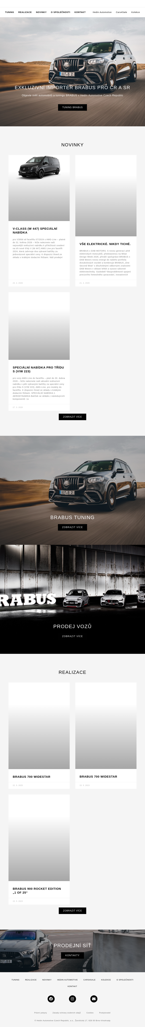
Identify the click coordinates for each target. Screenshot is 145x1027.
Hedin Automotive (67, 980)
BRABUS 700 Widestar (98, 776)
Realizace (31, 980)
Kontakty (72, 955)
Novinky (47, 980)
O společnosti (125, 980)
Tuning (16, 980)
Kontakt (72, 986)
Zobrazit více (72, 527)
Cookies (89, 1013)
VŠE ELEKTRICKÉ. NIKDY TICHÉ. (105, 244)
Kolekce (106, 980)
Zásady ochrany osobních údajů (67, 1013)
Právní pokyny (40, 1013)
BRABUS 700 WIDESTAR (31, 776)
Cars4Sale (89, 980)
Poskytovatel (105, 1013)
